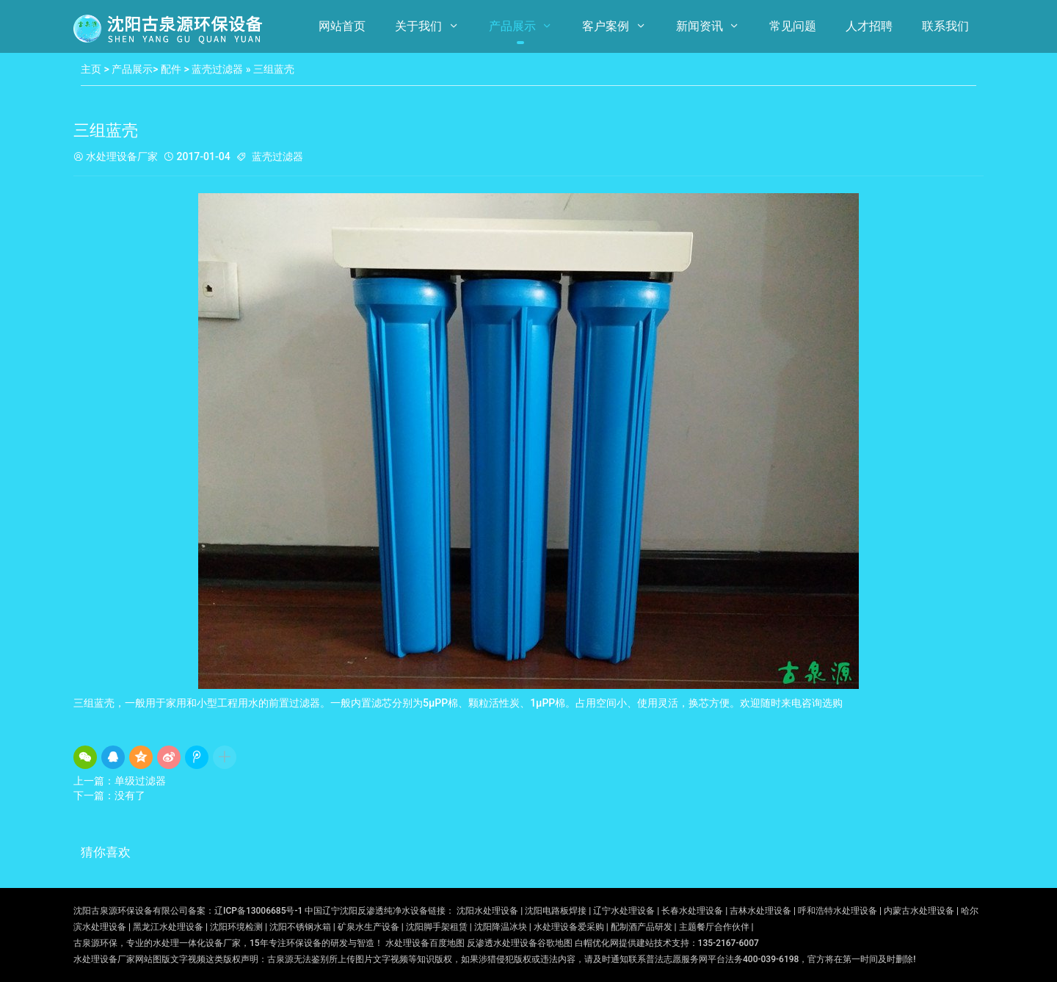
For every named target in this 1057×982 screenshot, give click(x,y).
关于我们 (418, 26)
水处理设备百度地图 (425, 943)
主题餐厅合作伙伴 (714, 927)
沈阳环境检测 (236, 927)
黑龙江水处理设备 (168, 927)
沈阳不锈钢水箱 (300, 927)
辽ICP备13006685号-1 (258, 911)
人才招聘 (869, 26)
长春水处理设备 (692, 911)
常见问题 (792, 26)
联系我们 (945, 26)
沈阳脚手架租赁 (437, 927)
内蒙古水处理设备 (919, 911)
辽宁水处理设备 (624, 911)
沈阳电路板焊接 (555, 911)
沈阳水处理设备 (487, 911)
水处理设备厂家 (115, 158)
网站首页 (342, 26)
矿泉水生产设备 (368, 927)
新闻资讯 (699, 26)
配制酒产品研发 (641, 927)
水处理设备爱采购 (569, 927)
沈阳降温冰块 (500, 927)
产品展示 (512, 26)
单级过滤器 (140, 781)
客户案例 (605, 26)
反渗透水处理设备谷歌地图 (520, 943)
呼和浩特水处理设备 (837, 911)
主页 (91, 69)
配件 (171, 69)
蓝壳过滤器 (217, 69)
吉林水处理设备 (760, 911)
